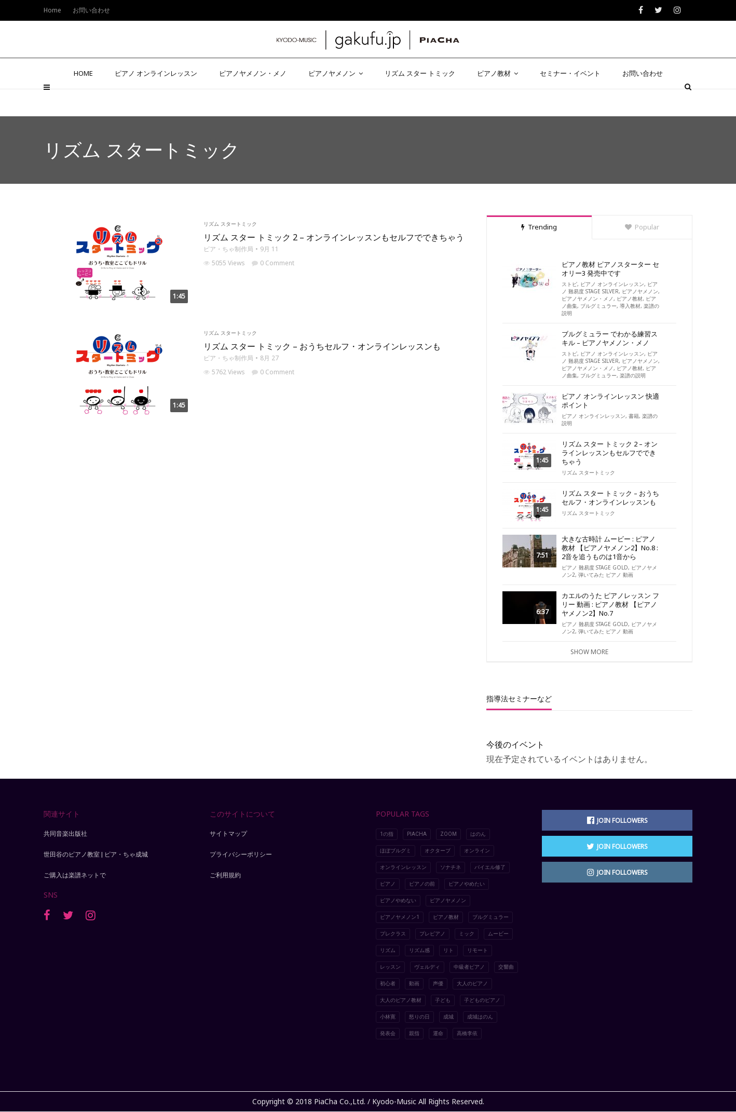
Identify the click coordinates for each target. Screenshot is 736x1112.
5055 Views (224, 263)
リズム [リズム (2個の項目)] (388, 950)
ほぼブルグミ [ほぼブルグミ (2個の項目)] (395, 850)
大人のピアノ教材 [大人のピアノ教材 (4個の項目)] (400, 1000)
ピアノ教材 (497, 99)
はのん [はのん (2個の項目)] (478, 834)
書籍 (634, 415)
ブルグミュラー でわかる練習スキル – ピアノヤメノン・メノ (610, 338)
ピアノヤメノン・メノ (253, 99)
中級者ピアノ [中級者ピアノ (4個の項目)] (469, 967)
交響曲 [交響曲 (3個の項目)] (506, 967)
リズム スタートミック (230, 223)
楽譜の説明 (633, 375)
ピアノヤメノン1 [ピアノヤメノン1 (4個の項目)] (399, 917)
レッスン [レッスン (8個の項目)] (390, 967)
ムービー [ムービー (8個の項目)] (498, 934)
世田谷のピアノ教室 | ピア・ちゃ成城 (96, 854)
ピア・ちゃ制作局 (228, 249)
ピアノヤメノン (335, 99)
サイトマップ (228, 833)
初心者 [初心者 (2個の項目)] (388, 983)
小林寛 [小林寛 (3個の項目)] (388, 1017)
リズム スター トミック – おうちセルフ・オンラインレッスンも (322, 346)
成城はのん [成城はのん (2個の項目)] (480, 1017)
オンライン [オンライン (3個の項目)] (477, 850)
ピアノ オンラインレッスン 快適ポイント (610, 401)
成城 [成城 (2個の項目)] (448, 1017)
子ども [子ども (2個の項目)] (443, 1000)
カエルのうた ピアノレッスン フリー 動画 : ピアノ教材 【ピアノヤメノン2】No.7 (610, 604)
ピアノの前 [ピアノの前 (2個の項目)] (422, 884)
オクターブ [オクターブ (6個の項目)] (438, 850)
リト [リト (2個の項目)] (448, 950)
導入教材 (630, 305)
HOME (83, 99)
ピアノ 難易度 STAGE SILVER (610, 287)
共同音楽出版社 (65, 833)
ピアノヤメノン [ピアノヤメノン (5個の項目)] (448, 900)
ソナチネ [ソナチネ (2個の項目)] (450, 867)
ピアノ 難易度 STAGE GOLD (595, 567)
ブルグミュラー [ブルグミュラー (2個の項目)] (490, 917)
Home (52, 10)
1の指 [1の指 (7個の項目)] (386, 834)
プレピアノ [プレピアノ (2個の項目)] (432, 934)
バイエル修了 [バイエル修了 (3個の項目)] (490, 867)
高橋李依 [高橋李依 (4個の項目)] (467, 1033)
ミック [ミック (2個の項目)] (466, 934)
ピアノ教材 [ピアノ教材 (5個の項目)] (446, 917)
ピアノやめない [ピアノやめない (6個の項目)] (398, 900)
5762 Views (224, 372)
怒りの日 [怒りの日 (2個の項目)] (419, 1017)
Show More (589, 652)
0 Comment (273, 263)
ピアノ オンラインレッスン (156, 99)
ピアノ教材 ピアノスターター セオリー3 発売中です (610, 269)
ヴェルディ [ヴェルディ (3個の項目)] (427, 967)
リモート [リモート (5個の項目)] (477, 950)
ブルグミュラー (598, 305)
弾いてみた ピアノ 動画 (605, 574)
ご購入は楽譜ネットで (75, 875)
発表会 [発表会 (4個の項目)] (388, 1033)
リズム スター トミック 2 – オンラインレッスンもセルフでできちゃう (333, 237)
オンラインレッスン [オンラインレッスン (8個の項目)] (403, 867)
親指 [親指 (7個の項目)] (414, 1033)
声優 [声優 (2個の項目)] (438, 983)
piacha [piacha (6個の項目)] (417, 834)
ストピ (569, 284)
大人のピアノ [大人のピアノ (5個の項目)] (472, 983)
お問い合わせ (642, 99)
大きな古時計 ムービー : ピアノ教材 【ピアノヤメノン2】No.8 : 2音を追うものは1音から (610, 548)
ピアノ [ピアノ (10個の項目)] (388, 884)
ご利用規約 (225, 875)
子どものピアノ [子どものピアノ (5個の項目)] (482, 1000)
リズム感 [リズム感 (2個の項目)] (419, 950)
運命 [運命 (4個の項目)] (438, 1033)
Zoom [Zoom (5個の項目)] (448, 834)
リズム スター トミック (420, 99)
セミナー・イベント (570, 99)
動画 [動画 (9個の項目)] (414, 983)
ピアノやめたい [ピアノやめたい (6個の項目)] (466, 884)
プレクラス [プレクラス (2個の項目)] (393, 934)
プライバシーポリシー (241, 854)
